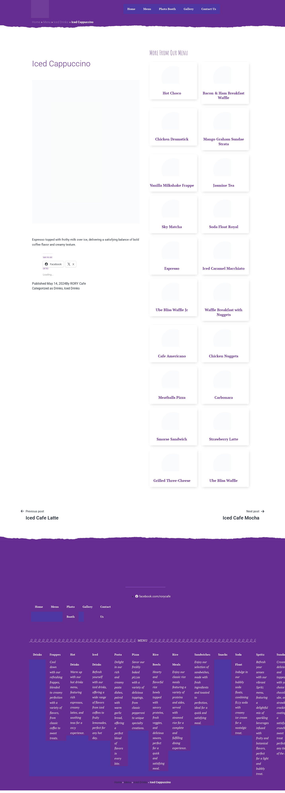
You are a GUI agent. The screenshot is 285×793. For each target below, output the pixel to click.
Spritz (262, 714)
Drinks (58, 288)
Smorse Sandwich (172, 439)
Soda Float (241, 694)
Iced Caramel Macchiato (224, 268)
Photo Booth (167, 9)
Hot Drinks (77, 694)
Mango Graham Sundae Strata (223, 141)
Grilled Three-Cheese (171, 480)
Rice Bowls (158, 712)
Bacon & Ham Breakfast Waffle (223, 95)
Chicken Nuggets (223, 356)
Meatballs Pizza (171, 397)
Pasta (119, 709)
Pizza (138, 692)
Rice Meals (179, 702)
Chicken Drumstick (171, 139)
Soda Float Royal (223, 226)
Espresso (171, 268)
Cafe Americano (172, 356)
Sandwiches (202, 689)
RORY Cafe (78, 283)
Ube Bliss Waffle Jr (172, 309)
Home (131, 9)
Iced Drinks (61, 22)
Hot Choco (172, 93)
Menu (147, 9)
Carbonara (224, 397)
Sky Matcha (172, 226)
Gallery (188, 9)
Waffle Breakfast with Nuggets (223, 312)
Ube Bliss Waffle (224, 480)
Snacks (222, 654)
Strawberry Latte (223, 439)
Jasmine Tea (223, 185)
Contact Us (208, 9)
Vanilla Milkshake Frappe (172, 185)
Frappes (56, 697)
